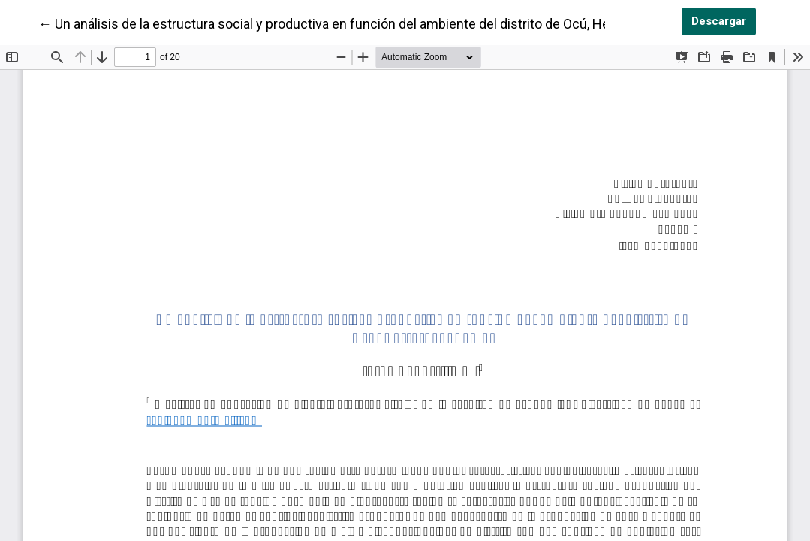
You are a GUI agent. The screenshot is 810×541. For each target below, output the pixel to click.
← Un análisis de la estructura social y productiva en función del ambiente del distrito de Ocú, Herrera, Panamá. (366, 23)
